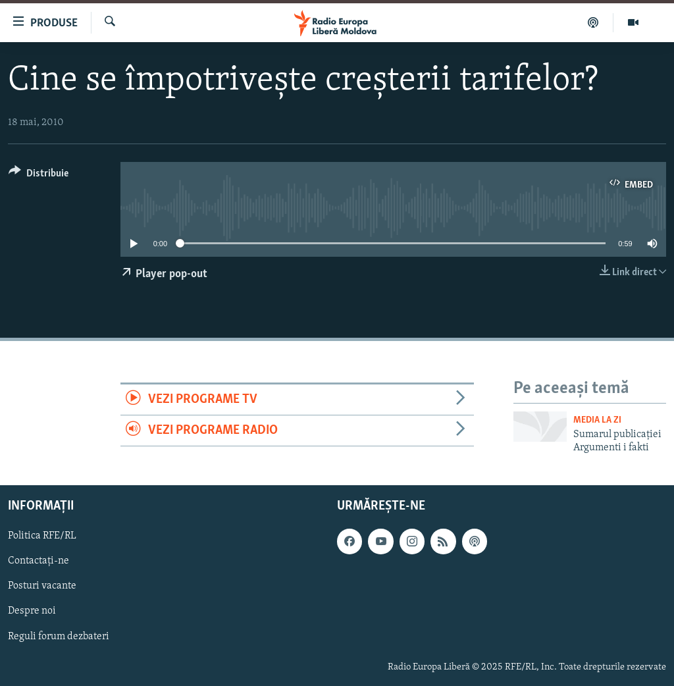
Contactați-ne (38, 561)
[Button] (38, 175)
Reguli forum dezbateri (58, 636)
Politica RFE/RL (42, 536)
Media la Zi (597, 420)
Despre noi (32, 611)
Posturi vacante (42, 586)
